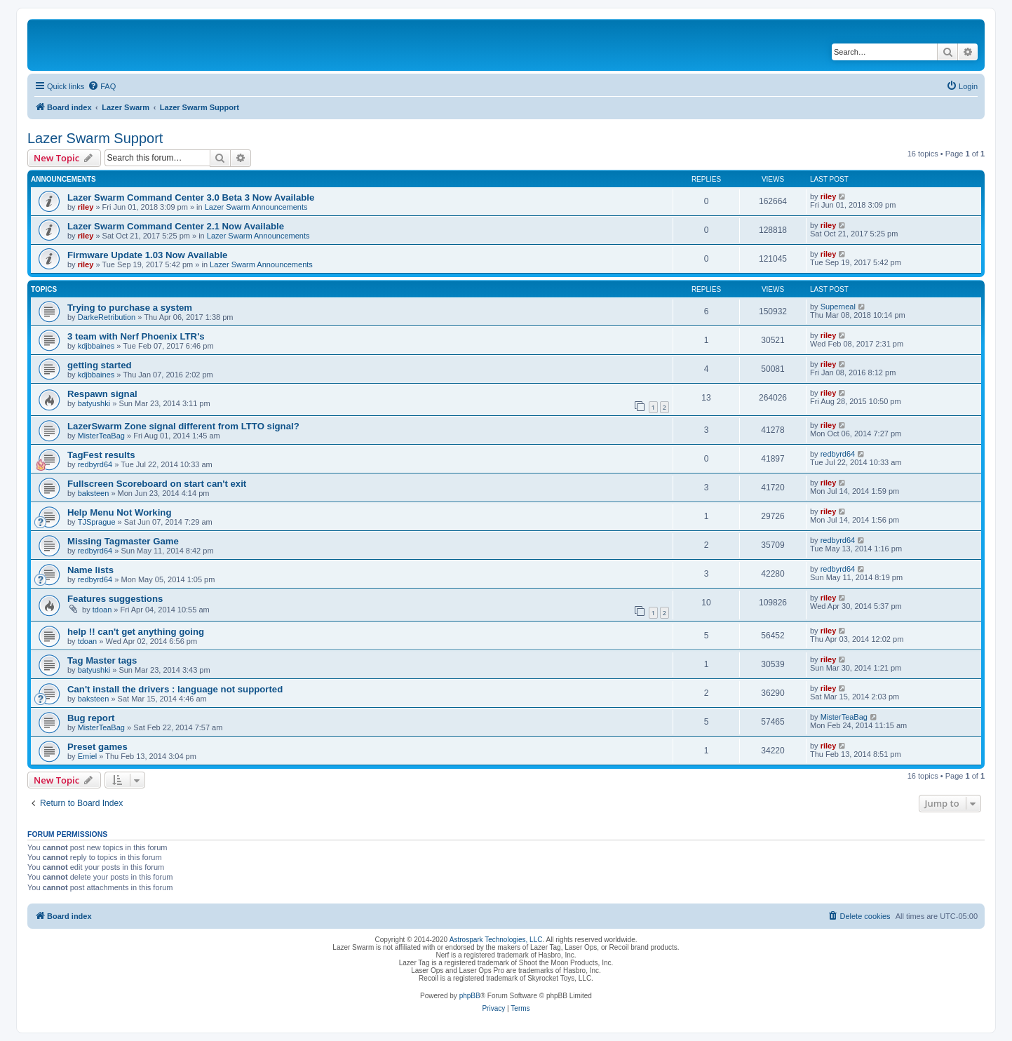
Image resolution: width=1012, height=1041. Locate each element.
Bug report (90, 718)
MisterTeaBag (101, 435)
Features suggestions (115, 598)
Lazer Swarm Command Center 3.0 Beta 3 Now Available (190, 197)
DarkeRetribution (107, 317)
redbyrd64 (95, 464)
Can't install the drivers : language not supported (175, 689)
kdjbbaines (96, 346)
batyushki (94, 403)
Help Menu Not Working (119, 512)
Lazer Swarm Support (95, 138)
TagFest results (101, 455)
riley (86, 207)
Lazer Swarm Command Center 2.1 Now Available (175, 226)
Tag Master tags (102, 660)
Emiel (87, 756)
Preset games (97, 746)
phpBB (469, 996)
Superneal (838, 306)
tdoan (102, 609)
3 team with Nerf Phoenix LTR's (136, 336)
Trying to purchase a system (129, 307)
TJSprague (97, 522)
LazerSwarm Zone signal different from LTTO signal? (183, 426)
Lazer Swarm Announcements (256, 207)
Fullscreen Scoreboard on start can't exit (156, 483)
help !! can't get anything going (135, 631)
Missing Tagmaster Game (123, 541)
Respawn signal (102, 394)
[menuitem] (102, 86)
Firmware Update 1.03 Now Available (147, 255)
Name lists (90, 570)
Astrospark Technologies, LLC (496, 939)
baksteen (93, 493)
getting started (99, 365)
